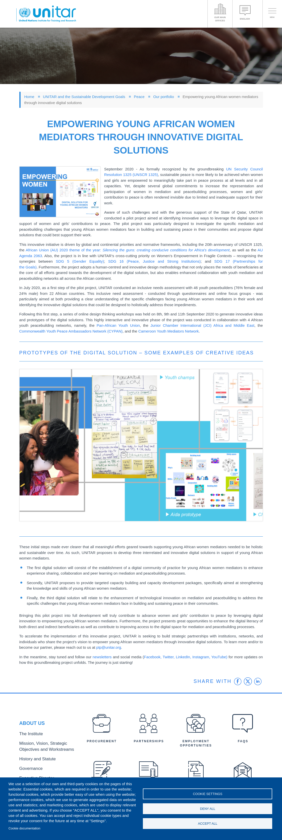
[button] (59, 191)
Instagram (200, 657)
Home (29, 97)
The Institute (28, 737)
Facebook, (153, 657)
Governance (28, 767)
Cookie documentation (24, 828)
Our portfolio (163, 97)
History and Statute (33, 759)
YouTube (218, 657)
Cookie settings (207, 793)
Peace (139, 97)
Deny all (207, 809)
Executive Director (33, 775)
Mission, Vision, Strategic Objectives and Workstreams (46, 748)
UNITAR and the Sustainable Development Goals (84, 97)
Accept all (207, 825)
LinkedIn (183, 657)
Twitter (168, 657)
